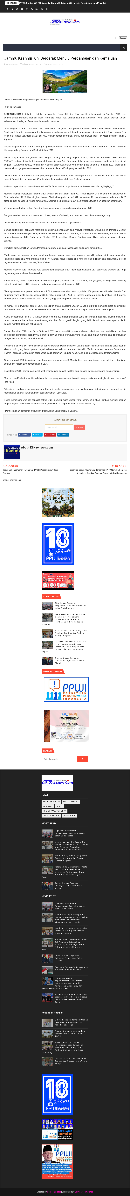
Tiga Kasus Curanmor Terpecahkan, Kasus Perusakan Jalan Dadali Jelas (70, 605)
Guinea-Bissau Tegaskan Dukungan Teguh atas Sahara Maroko (69, 660)
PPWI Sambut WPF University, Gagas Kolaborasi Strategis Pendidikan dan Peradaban (64, 3)
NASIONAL (48, 806)
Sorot (59, 806)
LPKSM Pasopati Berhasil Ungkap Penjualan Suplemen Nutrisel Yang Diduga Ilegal (71, 1022)
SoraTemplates (54, 1192)
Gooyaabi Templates (84, 1192)
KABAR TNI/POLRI (51, 802)
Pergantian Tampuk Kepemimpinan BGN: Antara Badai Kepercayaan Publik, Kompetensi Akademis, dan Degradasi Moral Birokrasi (62, 983)
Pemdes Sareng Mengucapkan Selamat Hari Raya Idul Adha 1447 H (70, 1033)
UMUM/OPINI (70, 816)
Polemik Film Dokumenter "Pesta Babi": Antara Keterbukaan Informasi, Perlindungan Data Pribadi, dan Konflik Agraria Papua (65, 647)
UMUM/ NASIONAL (51, 816)
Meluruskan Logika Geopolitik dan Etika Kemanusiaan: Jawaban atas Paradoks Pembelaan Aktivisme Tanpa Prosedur (63, 619)
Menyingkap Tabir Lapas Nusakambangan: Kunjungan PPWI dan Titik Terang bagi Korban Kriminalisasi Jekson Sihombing (63, 1047)
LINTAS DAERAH (71, 802)
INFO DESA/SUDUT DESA (54, 811)
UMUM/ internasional (54, 64)
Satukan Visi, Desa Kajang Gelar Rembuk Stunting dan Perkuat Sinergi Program (71, 633)
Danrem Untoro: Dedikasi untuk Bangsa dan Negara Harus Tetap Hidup (71, 1061)
